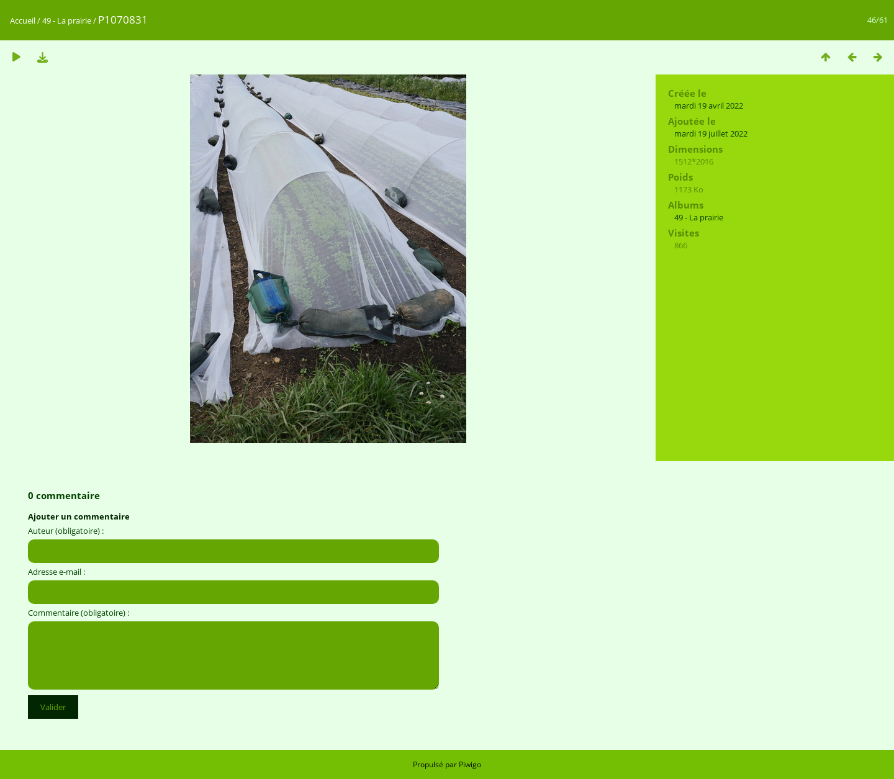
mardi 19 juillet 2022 (710, 133)
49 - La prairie (66, 20)
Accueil (22, 20)
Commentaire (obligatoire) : (78, 612)
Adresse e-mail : (56, 571)
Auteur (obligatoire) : (66, 530)
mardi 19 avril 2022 (708, 105)
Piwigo (470, 764)
